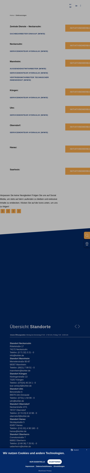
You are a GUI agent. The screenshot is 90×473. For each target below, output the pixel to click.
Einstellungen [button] (59, 466)
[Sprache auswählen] (71, 450)
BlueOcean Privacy (45, 471)
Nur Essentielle (37, 462)
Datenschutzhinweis (44, 466)
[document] (45, 455)
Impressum (29, 466)
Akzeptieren (54, 462)
